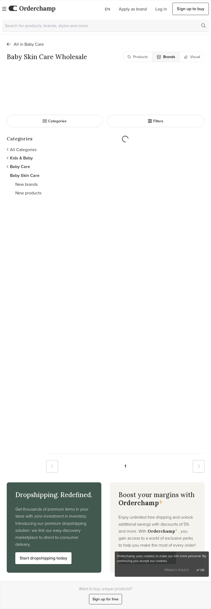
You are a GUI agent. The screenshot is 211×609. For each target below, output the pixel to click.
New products (28, 193)
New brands (26, 184)
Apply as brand (133, 9)
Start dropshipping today (43, 558)
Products (138, 56)
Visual (192, 56)
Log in (161, 9)
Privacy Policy (176, 570)
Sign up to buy (190, 9)
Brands (166, 57)
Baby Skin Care (25, 175)
